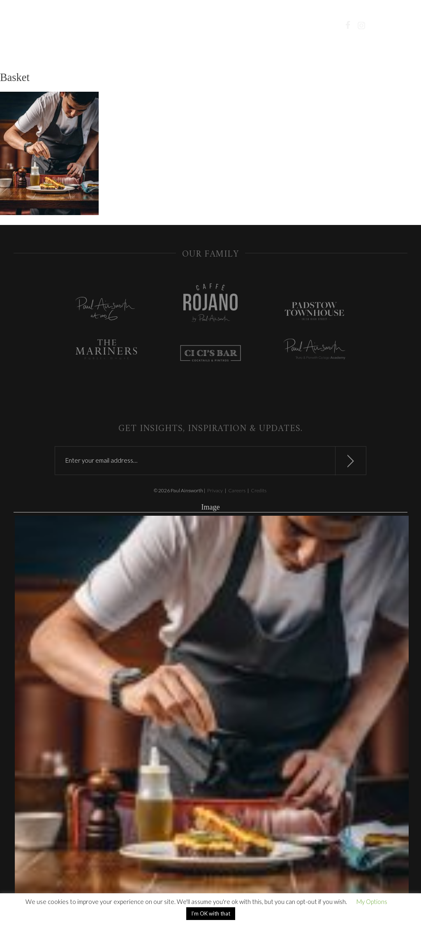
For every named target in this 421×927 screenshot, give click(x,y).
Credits (258, 490)
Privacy (215, 490)
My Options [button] (371, 901)
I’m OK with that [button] (210, 913)
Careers (236, 490)
